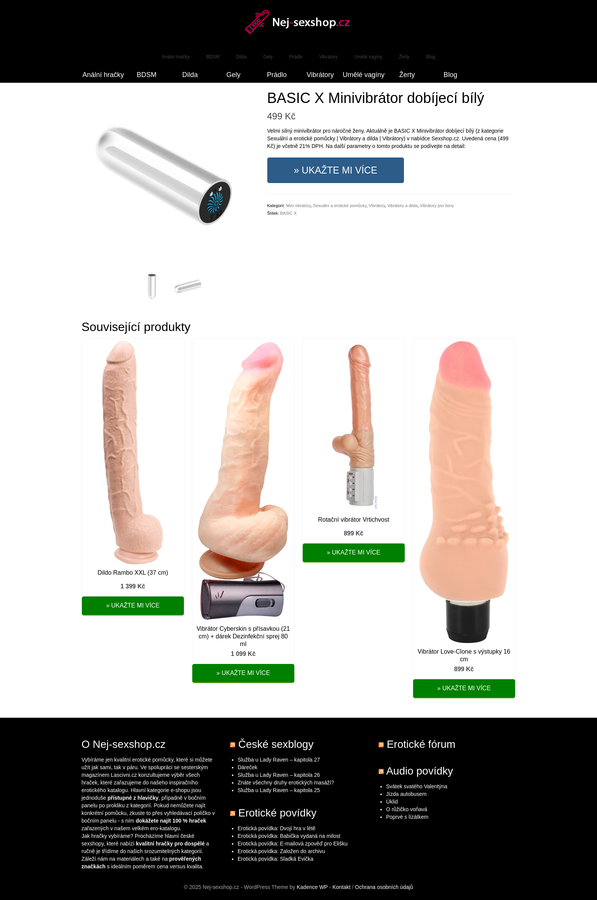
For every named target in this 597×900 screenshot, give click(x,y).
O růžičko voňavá (406, 809)
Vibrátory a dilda (402, 205)
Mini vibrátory (298, 205)
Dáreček (247, 767)
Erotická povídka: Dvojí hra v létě (277, 828)
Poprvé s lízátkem (407, 817)
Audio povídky (419, 771)
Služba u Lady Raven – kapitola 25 (279, 790)
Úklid (392, 802)
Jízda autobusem (406, 794)
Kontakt (341, 887)
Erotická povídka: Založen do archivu (281, 851)
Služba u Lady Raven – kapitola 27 (279, 760)
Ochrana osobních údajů (384, 887)
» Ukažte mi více (335, 170)
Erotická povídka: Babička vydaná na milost (289, 836)
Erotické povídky (277, 813)
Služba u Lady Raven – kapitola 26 (279, 775)
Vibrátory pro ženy (437, 205)
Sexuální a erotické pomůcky (339, 205)
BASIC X (288, 213)
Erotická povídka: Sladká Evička (275, 859)
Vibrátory (377, 205)
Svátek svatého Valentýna (416, 786)
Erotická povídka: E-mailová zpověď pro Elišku (293, 844)
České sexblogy (276, 744)
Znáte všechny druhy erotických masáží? (287, 782)
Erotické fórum (421, 744)
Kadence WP (312, 887)
